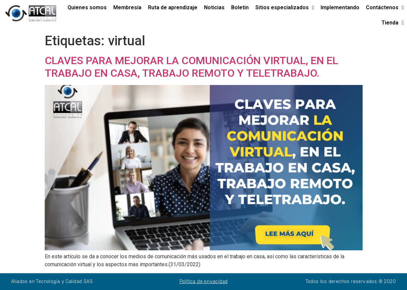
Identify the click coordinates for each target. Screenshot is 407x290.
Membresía (127, 7)
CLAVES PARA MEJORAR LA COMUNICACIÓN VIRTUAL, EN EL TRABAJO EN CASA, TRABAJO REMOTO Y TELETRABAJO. (191, 66)
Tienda (393, 23)
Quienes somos (87, 7)
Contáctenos (385, 8)
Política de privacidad (203, 281)
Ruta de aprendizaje (172, 7)
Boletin (240, 7)
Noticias (214, 7)
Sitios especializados (284, 8)
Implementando (340, 7)
